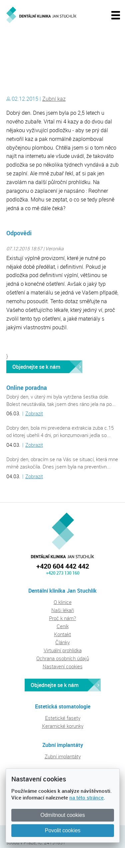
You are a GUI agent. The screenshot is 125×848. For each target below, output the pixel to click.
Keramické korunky (62, 726)
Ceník (63, 626)
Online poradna (26, 388)
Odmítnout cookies (62, 815)
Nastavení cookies (63, 666)
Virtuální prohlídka (63, 650)
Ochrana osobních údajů (62, 658)
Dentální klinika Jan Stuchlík (35, 44)
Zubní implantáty (63, 756)
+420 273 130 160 (62, 573)
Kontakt (62, 634)
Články (62, 642)
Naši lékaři (62, 610)
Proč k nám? (62, 618)
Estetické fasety (62, 717)
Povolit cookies (63, 830)
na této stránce (86, 797)
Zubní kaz (54, 98)
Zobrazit (34, 413)
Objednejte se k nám (36, 366)
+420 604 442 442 (62, 566)
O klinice (63, 602)
